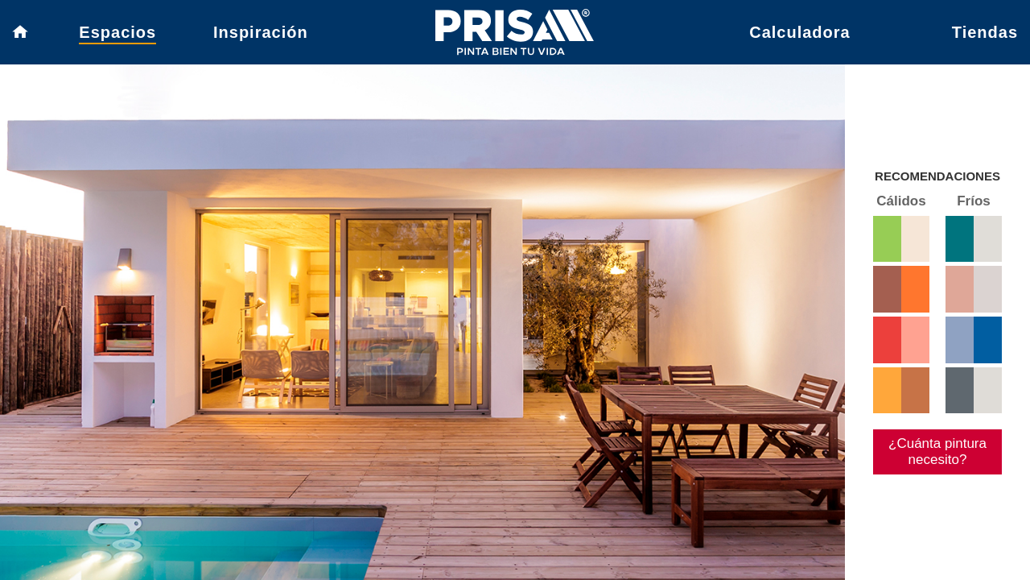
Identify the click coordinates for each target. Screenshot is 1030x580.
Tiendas (985, 36)
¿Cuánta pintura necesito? (931, 491)
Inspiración (260, 36)
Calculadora (799, 36)
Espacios (117, 36)
